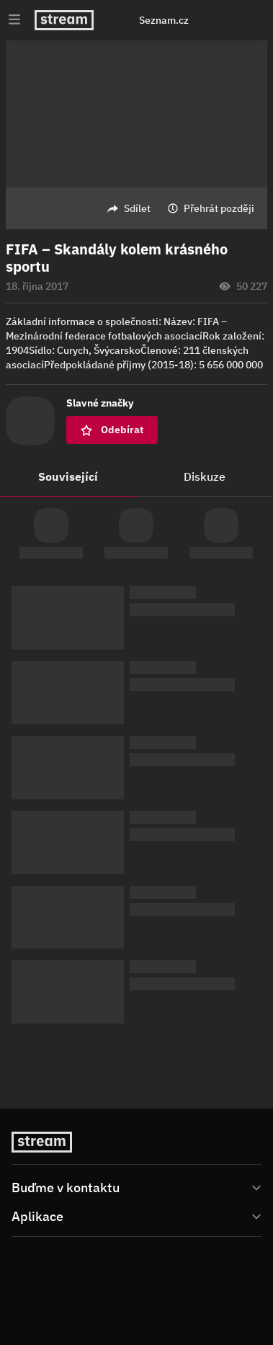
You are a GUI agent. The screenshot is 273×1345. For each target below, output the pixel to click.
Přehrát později (219, 208)
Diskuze (204, 476)
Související (68, 476)
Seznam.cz (164, 20)
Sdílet (137, 208)
